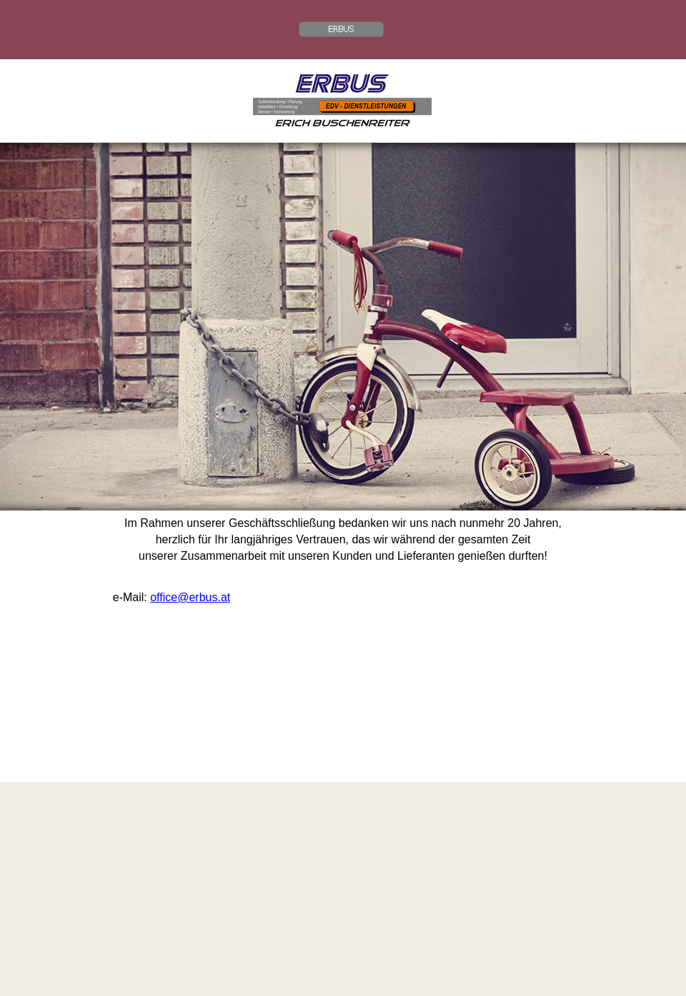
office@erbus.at (190, 597)
